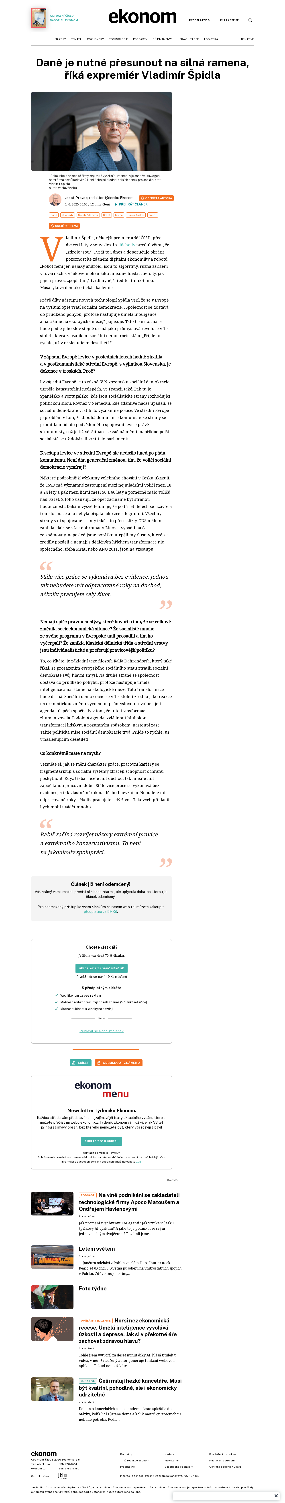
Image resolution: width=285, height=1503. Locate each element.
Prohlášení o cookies (222, 1454)
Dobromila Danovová (168, 1475)
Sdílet (83, 1062)
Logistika (211, 39)
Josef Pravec (76, 198)
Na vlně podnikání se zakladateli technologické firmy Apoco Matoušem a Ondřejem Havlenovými (129, 1202)
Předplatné (127, 1466)
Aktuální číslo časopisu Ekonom (54, 18)
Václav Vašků (67, 188)
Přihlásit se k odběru (101, 1141)
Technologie (118, 39)
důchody (67, 215)
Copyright (37, 1459)
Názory (60, 39)
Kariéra (169, 1454)
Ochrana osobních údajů (225, 1466)
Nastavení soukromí (222, 1460)
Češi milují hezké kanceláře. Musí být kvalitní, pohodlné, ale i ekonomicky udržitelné (130, 1388)
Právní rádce (189, 39)
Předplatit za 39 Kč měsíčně (101, 968)
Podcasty (140, 39)
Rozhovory (95, 39)
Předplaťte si (199, 20)
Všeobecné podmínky (179, 1466)
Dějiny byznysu (163, 39)
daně (54, 215)
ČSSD (106, 215)
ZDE (138, 1161)
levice (119, 215)
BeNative (247, 39)
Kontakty (126, 1454)
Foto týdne (93, 1288)
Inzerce (125, 1475)
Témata (76, 39)
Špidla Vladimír (88, 215)
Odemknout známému (121, 1062)
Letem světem (97, 1248)
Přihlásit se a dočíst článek (101, 1031)
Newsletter (172, 1460)
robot (153, 215)
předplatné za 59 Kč (100, 911)
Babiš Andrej (136, 215)
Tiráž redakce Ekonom (134, 1460)
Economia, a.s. (71, 1459)
